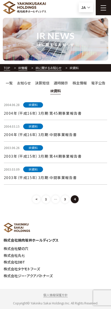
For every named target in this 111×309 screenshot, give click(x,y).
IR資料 (55, 90)
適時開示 (61, 82)
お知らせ (24, 82)
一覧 (9, 82)
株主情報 (80, 82)
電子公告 (98, 82)
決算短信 (42, 82)
